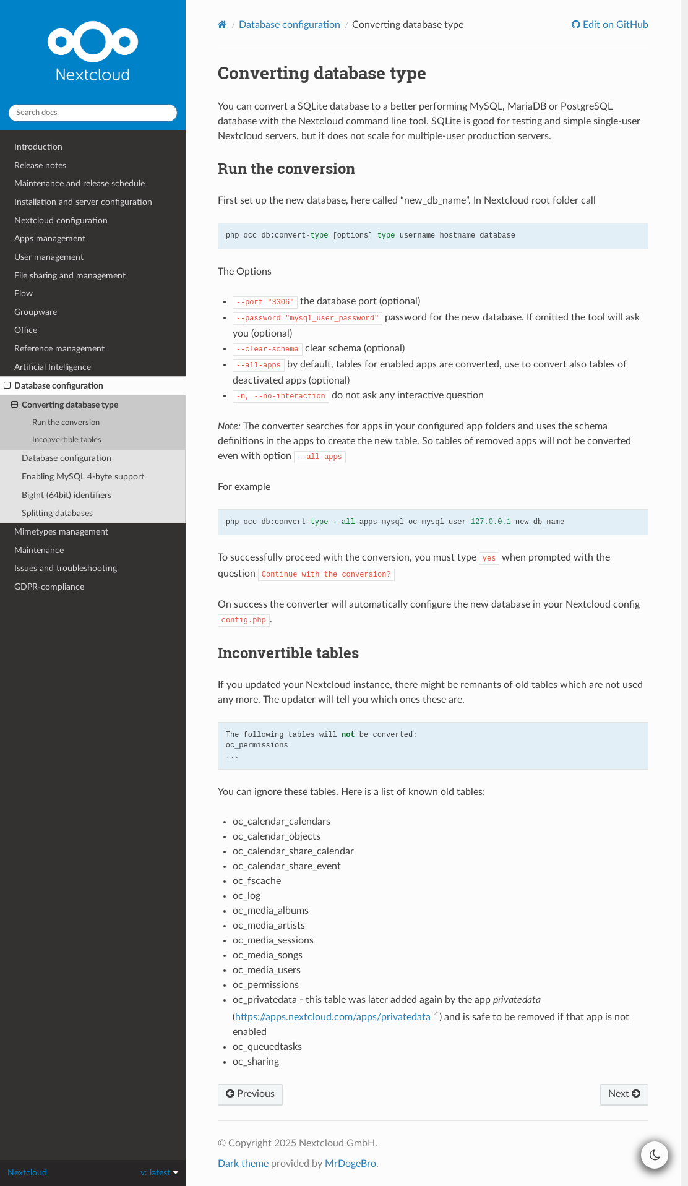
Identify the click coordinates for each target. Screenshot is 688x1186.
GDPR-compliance (49, 586)
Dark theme (243, 1164)
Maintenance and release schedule (79, 183)
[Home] (222, 24)
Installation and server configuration (83, 202)
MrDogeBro (350, 1164)
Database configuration (53, 386)
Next (624, 1094)
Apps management (49, 238)
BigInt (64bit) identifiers (66, 495)
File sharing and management (70, 275)
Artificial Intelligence (52, 367)
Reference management (59, 348)
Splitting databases (57, 513)
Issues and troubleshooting (65, 568)
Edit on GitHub (614, 25)
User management (49, 257)
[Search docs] (93, 113)
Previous (250, 1094)
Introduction (38, 147)
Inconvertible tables (66, 440)
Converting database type (64, 405)
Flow (23, 293)
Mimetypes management (61, 531)
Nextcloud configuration (61, 220)
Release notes (40, 165)
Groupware (35, 312)
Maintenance (39, 550)
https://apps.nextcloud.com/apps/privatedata (333, 1017)
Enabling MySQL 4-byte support (83, 476)
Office (25, 330)
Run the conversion (66, 423)
